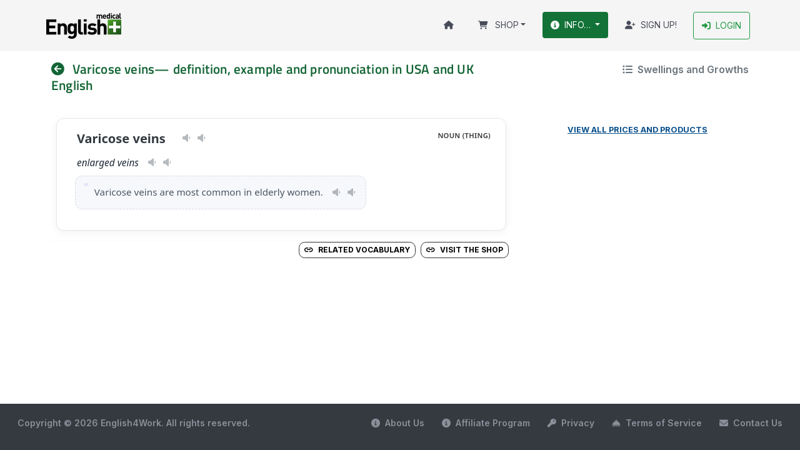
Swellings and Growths (685, 69)
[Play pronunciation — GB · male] (202, 138)
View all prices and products (638, 129)
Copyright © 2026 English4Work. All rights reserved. (134, 423)
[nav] (61, 69)
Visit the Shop (464, 249)
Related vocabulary (357, 249)
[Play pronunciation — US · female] (186, 138)
